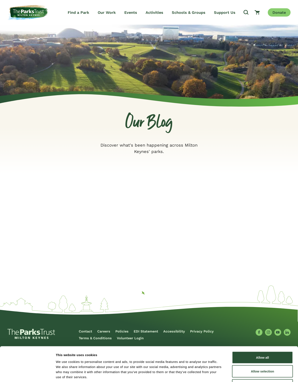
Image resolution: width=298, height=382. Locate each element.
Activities (154, 12)
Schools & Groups (188, 12)
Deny (262, 354)
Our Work (107, 12)
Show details (223, 373)
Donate (279, 12)
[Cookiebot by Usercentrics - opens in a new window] (27, 374)
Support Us (224, 12)
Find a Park (78, 12)
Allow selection (262, 340)
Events (130, 12)
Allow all (262, 326)
